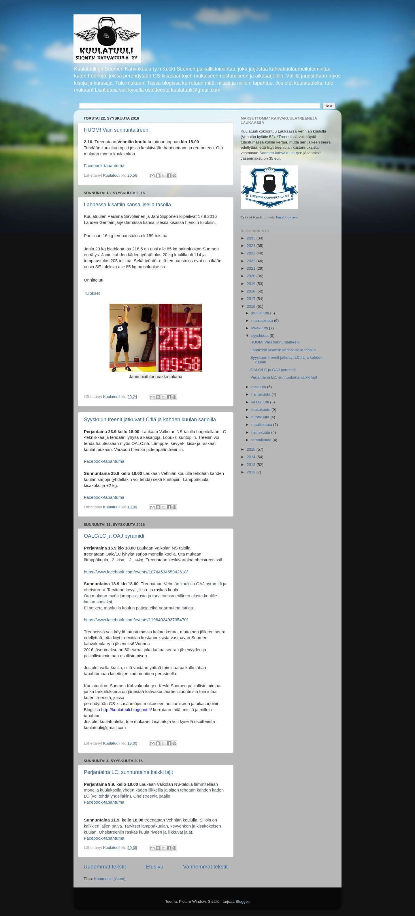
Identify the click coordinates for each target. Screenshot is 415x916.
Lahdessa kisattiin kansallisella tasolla (127, 204)
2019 (251, 284)
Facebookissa (287, 217)
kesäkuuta (260, 402)
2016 (251, 306)
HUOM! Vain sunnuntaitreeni (117, 130)
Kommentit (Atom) (109, 879)
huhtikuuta (260, 417)
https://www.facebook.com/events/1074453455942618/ (136, 572)
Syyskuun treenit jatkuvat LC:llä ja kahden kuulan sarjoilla (150, 419)
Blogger (242, 901)
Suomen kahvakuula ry (279, 153)
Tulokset (92, 293)
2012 (251, 472)
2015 (251, 449)
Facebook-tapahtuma (104, 461)
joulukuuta (260, 313)
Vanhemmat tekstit (205, 867)
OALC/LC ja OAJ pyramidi (114, 536)
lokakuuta (260, 328)
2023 (251, 253)
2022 (251, 261)
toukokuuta (261, 409)
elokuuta (259, 387)
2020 (251, 276)
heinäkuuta (261, 394)
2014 (251, 457)
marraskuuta (262, 320)
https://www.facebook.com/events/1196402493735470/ (136, 619)
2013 (251, 464)
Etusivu (154, 867)
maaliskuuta (262, 424)
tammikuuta (262, 440)
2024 (251, 245)
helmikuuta (261, 432)
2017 (251, 298)
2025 (251, 238)
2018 (251, 291)
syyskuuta (260, 335)
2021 (251, 268)
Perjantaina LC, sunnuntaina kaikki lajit (128, 772)
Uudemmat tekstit (105, 867)
